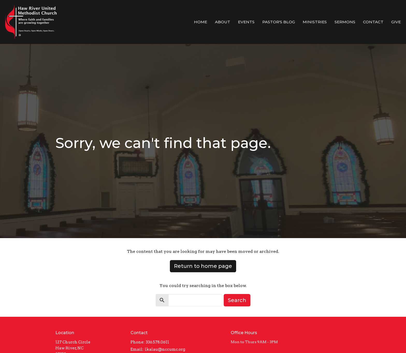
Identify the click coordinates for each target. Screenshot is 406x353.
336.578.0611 (157, 342)
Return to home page (203, 266)
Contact (373, 21)
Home (200, 21)
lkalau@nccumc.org (165, 349)
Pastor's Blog (278, 21)
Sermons (345, 21)
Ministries (315, 21)
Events (246, 21)
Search (237, 300)
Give (396, 21)
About (222, 21)
